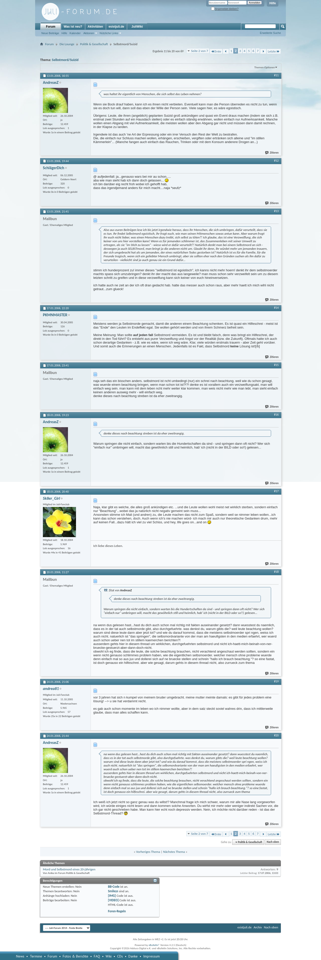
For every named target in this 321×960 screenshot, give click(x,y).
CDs (120, 956)
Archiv (258, 927)
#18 (276, 571)
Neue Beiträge (50, 33)
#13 (276, 211)
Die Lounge (66, 44)
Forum (50, 26)
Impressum (151, 956)
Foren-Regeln (117, 911)
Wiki (109, 956)
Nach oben (273, 842)
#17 (276, 491)
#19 (276, 681)
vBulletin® (154, 945)
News (20, 956)
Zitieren (272, 152)
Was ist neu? (73, 26)
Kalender (75, 33)
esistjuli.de (116, 26)
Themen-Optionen (264, 67)
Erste (216, 51)
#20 (276, 735)
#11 (276, 75)
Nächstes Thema (174, 852)
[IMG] (112, 896)
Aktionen (88, 33)
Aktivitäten (95, 26)
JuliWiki (137, 26)
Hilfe (272, 3)
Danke (133, 956)
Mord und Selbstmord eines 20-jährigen (69, 869)
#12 (276, 160)
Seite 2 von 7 (199, 51)
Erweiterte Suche (270, 32)
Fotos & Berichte (75, 956)
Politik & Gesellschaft (94, 44)
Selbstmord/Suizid (65, 60)
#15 (276, 365)
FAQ (97, 956)
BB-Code (113, 886)
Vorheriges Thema (148, 852)
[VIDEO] (113, 900)
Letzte (274, 51)
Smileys (113, 891)
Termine (36, 956)
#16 (276, 414)
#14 (276, 307)
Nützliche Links (109, 33)
